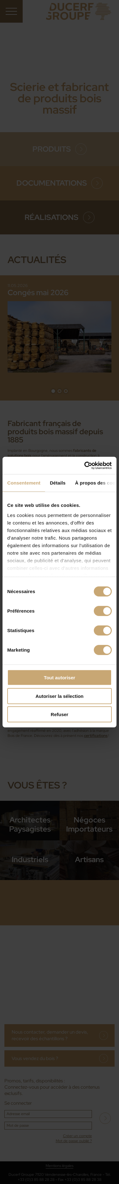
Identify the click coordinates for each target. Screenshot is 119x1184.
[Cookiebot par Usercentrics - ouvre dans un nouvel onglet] (85, 465)
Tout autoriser (59, 677)
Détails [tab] (57, 482)
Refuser (59, 714)
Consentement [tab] (23, 482)
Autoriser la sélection (60, 696)
